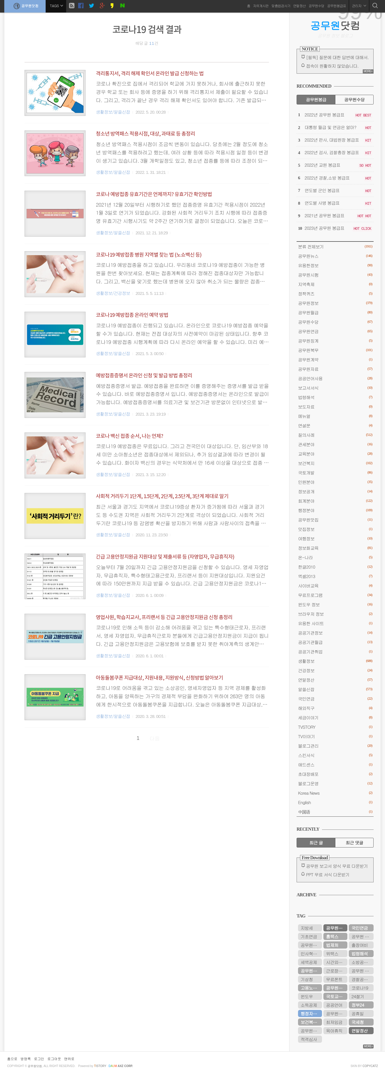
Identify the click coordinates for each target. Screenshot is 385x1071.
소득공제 (309, 1005)
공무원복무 (335, 350)
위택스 (332, 954)
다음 (155, 738)
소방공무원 (361, 962)
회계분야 (335, 501)
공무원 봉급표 (362, 971)
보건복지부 (311, 1022)
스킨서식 (335, 755)
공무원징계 (335, 340)
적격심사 (309, 1039)
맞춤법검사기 (280, 5)
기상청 (307, 979)
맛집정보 (335, 529)
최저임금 (334, 1022)
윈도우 (307, 996)
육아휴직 (334, 1031)
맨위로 (69, 1058)
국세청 (357, 1022)
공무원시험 (335, 274)
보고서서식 (335, 387)
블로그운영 (335, 783)
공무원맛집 (335, 519)
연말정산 (299, 5)
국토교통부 (336, 996)
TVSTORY (335, 727)
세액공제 (309, 962)
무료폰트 (334, 979)
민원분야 (335, 482)
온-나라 (335, 557)
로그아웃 (54, 1058)
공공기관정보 (335, 632)
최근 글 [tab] (316, 842)
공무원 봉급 (362, 936)
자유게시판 (261, 5)
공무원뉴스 (335, 256)
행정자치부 (311, 1013)
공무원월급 (335, 312)
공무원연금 (335, 331)
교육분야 (335, 453)
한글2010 (335, 566)
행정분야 (335, 510)
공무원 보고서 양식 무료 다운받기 (337, 866)
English (335, 802)
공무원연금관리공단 (336, 1013)
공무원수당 (316, 5)
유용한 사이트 (335, 623)
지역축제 (335, 284)
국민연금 (335, 698)
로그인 (39, 1058)
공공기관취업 (335, 651)
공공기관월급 (335, 642)
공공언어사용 (335, 378)
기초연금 (309, 936)
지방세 (307, 928)
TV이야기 (335, 736)
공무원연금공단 (311, 971)
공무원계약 (335, 359)
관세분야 (335, 444)
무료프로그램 (335, 595)
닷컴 (335, 25)
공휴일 (357, 1013)
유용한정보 (335, 265)
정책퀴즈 (335, 293)
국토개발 (335, 472)
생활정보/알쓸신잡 (113, 112)
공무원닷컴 (24, 6)
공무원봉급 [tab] (316, 99)
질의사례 (335, 435)
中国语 (335, 811)
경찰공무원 (361, 979)
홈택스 (332, 936)
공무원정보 (335, 303)
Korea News (335, 793)
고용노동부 (311, 988)
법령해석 (335, 397)
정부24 (357, 1005)
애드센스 (335, 764)
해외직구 (335, 708)
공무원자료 (335, 369)
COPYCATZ (370, 1066)
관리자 (359, 5)
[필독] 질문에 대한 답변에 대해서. (337, 57)
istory (100, 1066)
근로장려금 (336, 971)
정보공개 (335, 491)
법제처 (332, 945)
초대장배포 (335, 774)
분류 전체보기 (335, 246)
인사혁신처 (311, 954)
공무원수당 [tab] (354, 99)
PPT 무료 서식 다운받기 (327, 874)
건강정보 (335, 670)
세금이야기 (335, 717)
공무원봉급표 (336, 5)
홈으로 (12, 1058)
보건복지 (335, 463)
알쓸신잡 (335, 689)
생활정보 (335, 661)
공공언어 (334, 1005)
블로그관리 (335, 745)
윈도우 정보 (335, 604)
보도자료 (335, 406)
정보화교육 (335, 548)
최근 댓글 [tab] (354, 842)
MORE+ (368, 71)
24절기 (357, 996)
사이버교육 (335, 585)
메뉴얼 (335, 416)
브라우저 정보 (335, 614)
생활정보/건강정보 (113, 293)
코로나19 (359, 988)
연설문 (335, 425)
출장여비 (359, 945)
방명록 (26, 1058)
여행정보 (335, 538)
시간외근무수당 (336, 962)
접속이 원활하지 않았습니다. (332, 66)
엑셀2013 (335, 576)
